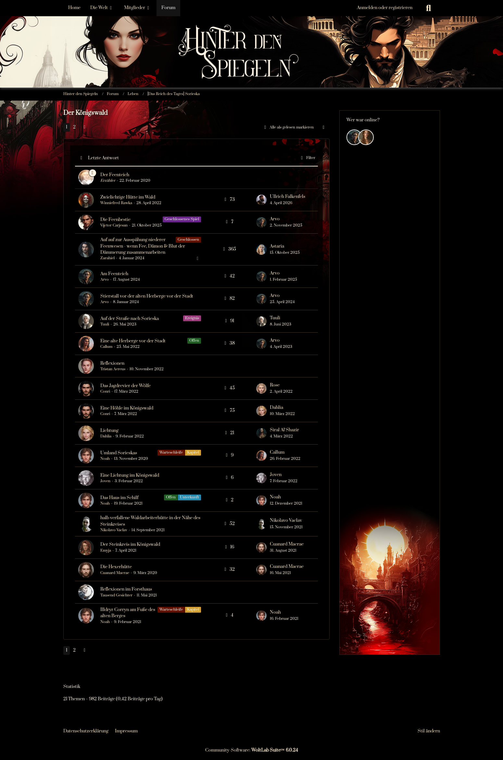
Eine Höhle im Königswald (126, 408)
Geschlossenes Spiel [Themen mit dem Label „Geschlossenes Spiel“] (182, 219)
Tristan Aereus (112, 369)
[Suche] (428, 8)
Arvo (275, 219)
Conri (105, 391)
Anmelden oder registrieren (384, 8)
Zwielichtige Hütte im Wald (127, 197)
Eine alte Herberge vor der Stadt (133, 341)
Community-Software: (251, 750)
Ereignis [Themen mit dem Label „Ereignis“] (192, 318)
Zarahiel (107, 258)
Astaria (277, 246)
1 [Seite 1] (66, 127)
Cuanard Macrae (287, 544)
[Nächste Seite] (85, 127)
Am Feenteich (114, 274)
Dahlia (276, 408)
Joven (105, 481)
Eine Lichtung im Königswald (129, 475)
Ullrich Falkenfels (287, 197)
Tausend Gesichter (116, 595)
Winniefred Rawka (116, 203)
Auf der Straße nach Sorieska (129, 319)
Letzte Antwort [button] (103, 158)
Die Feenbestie (115, 220)
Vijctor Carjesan (114, 225)
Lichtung (109, 431)
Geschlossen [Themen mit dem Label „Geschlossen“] (188, 239)
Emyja (105, 550)
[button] (324, 127)
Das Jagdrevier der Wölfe (125, 386)
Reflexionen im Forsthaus (126, 589)
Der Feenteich (114, 175)
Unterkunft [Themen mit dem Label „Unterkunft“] (189, 497)
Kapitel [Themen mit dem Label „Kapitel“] (193, 452)
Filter (307, 158)
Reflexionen (112, 363)
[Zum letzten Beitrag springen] (261, 200)
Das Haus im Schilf (119, 498)
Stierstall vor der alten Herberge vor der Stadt (146, 296)
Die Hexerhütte (116, 567)
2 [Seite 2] (74, 127)
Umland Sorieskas (118, 453)
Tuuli (104, 324)
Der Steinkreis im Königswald (130, 544)
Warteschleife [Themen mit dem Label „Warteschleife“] (171, 452)
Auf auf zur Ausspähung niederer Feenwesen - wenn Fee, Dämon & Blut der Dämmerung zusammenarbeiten (142, 246)
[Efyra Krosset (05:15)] (366, 137)
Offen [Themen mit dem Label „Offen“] (194, 340)
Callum (106, 346)
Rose (275, 385)
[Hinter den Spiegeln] (251, 32)
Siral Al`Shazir (284, 430)
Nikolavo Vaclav (113, 530)
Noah (105, 458)
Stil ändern (429, 731)
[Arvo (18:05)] (354, 137)
